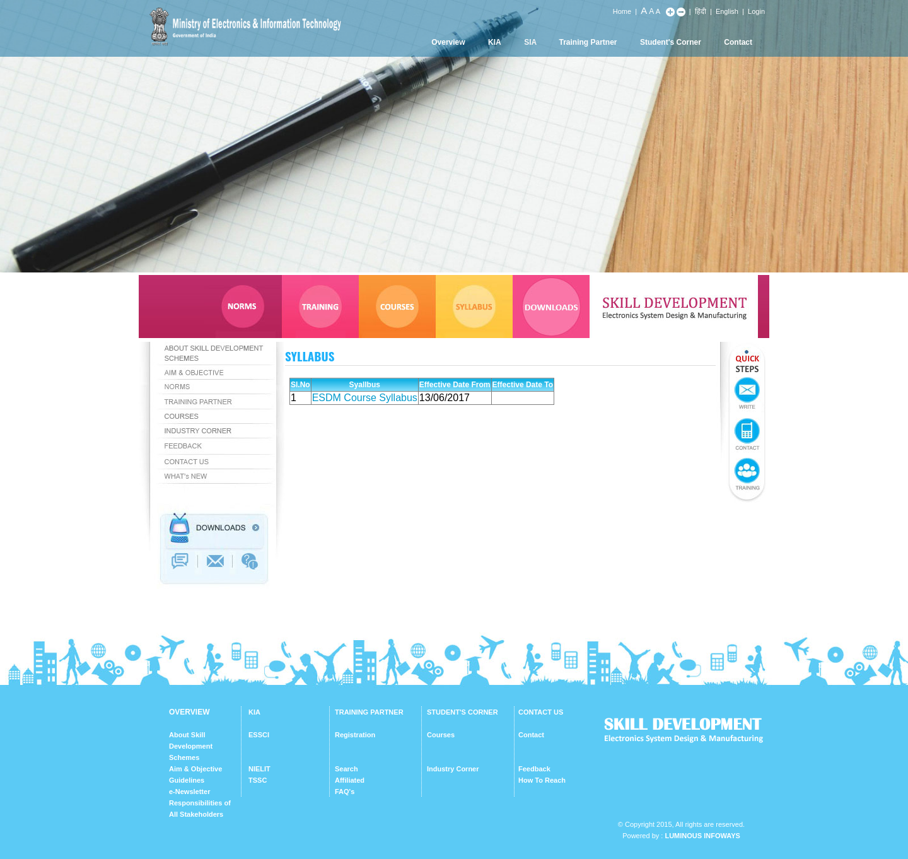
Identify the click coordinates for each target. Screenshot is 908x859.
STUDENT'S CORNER (462, 712)
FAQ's (344, 791)
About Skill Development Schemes (190, 746)
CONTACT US (540, 712)
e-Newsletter (189, 791)
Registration (355, 735)
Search (346, 769)
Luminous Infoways (702, 835)
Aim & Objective (195, 769)
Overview (448, 42)
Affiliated (349, 780)
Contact (738, 42)
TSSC (257, 780)
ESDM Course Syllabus (364, 397)
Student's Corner (670, 42)
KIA (494, 42)
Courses (441, 735)
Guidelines (186, 780)
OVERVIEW (189, 712)
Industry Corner (453, 769)
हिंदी (700, 11)
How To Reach (542, 780)
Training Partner (588, 42)
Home (622, 11)
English (727, 11)
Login (756, 11)
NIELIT (259, 769)
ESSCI (258, 735)
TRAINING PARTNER (369, 712)
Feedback (534, 769)
